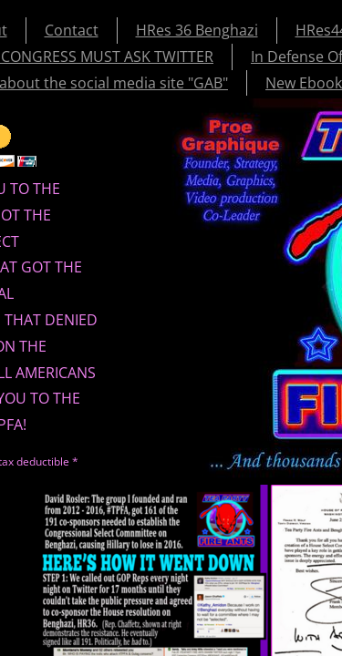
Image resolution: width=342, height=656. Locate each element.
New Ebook (303, 83)
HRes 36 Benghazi (197, 30)
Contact (71, 30)
